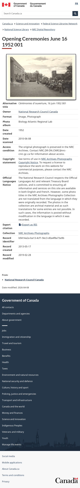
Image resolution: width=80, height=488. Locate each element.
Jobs (4, 330)
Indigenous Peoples (12, 425)
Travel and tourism (11, 343)
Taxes (5, 368)
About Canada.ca (10, 468)
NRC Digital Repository (43, 29)
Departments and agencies (16, 313)
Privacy (5, 481)
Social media (8, 456)
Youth (5, 438)
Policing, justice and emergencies (19, 393)
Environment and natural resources (20, 374)
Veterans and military (13, 431)
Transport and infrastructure (17, 400)
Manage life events (11, 444)
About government (11, 319)
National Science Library (16, 29)
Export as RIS (28, 224)
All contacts (8, 307)
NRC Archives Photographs (34, 233)
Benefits (6, 355)
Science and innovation (28, 23)
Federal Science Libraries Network (60, 23)
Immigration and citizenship (16, 336)
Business (6, 349)
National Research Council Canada (38, 111)
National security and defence (17, 381)
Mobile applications (12, 462)
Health (5, 362)
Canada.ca (7, 23)
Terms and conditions (13, 475)
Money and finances (12, 412)
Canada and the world (13, 406)
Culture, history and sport (15, 387)
